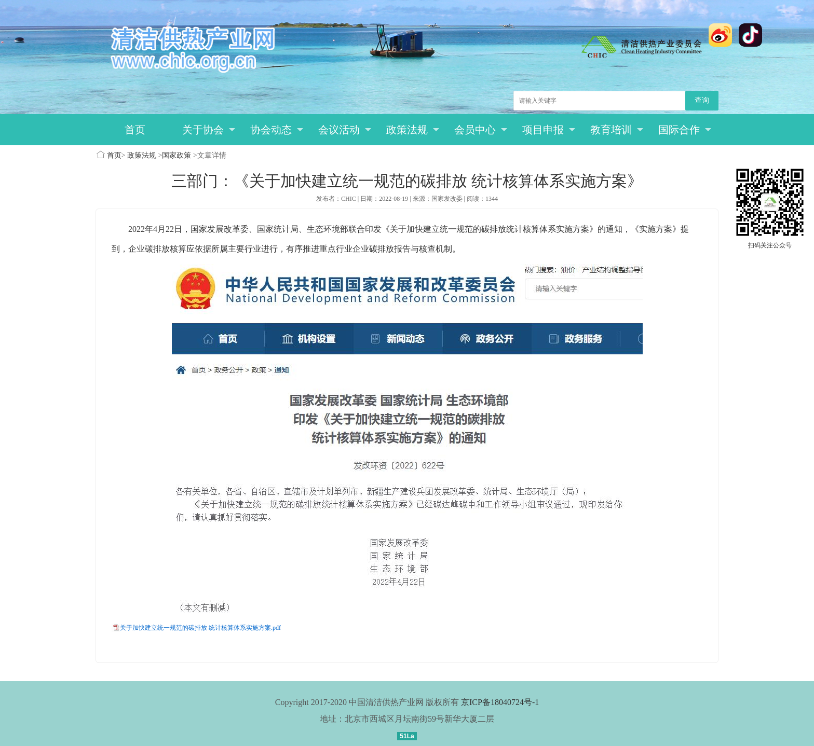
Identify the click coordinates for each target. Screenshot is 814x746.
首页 (135, 129)
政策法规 (413, 129)
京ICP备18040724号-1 (500, 702)
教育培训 (617, 129)
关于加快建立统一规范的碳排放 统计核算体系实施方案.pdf (200, 627)
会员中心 (481, 129)
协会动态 (277, 129)
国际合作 (685, 129)
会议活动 (345, 129)
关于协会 (209, 129)
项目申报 (549, 129)
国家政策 (176, 155)
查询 (702, 100)
